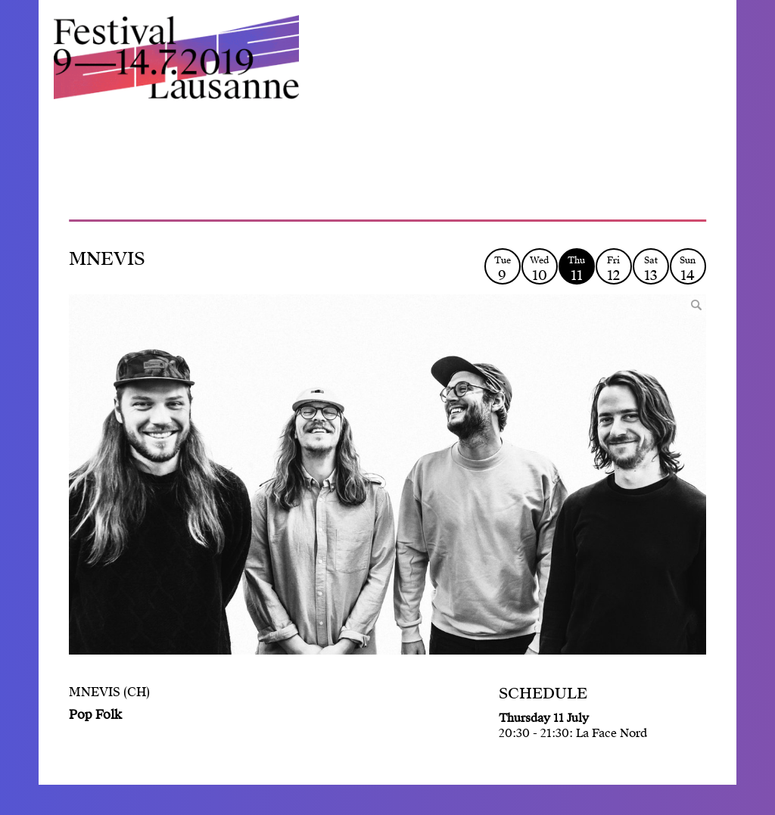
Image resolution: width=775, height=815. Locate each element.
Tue (502, 269)
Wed (539, 269)
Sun (688, 269)
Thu (577, 269)
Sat (651, 269)
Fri (614, 269)
